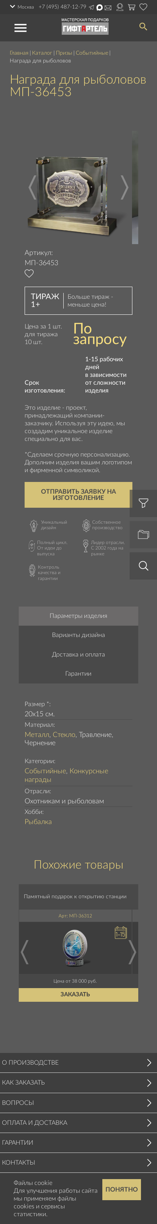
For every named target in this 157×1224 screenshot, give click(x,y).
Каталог (42, 53)
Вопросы (18, 1103)
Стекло (64, 735)
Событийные (92, 53)
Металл (37, 735)
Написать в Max (99, 7)
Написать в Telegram (91, 7)
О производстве (30, 1063)
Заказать (75, 995)
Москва (26, 7)
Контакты (18, 1163)
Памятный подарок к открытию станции (75, 896)
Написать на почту (108, 7)
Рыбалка (38, 822)
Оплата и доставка (34, 1123)
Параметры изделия (78, 616)
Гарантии (78, 674)
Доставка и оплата (78, 654)
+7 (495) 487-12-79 (62, 7)
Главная (19, 53)
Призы (64, 53)
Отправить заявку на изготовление (78, 495)
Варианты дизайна (78, 635)
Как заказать (23, 1082)
